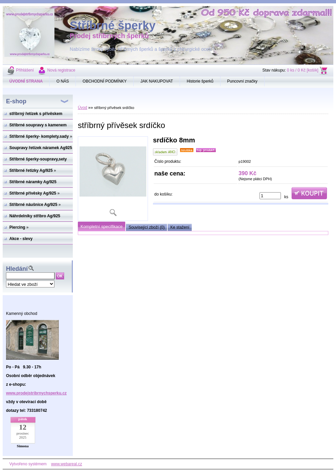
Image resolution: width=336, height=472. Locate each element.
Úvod (82, 107)
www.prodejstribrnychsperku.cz (36, 393)
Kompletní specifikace (101, 226)
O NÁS (62, 81)
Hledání (17, 268)
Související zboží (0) (147, 227)
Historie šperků (200, 81)
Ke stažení (179, 227)
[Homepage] (26, 81)
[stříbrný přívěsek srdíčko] (113, 179)
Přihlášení (25, 70)
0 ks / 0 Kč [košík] (302, 70)
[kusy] (270, 195)
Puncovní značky (242, 81)
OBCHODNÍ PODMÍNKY (104, 81)
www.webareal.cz (66, 464)
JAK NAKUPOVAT (156, 81)
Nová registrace (61, 70)
